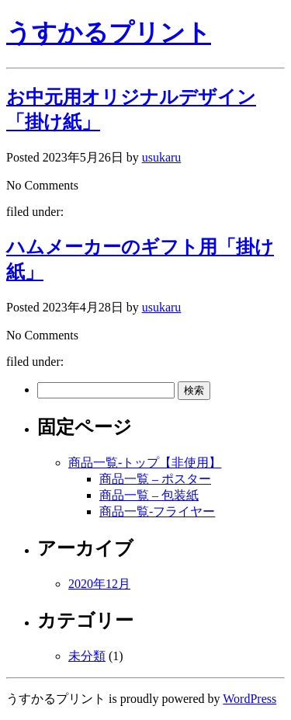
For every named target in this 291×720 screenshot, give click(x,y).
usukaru (162, 157)
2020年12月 (99, 583)
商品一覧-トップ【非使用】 (144, 462)
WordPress (249, 698)
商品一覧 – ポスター (155, 478)
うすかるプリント (108, 33)
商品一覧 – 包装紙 (149, 495)
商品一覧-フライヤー (157, 511)
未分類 (87, 656)
